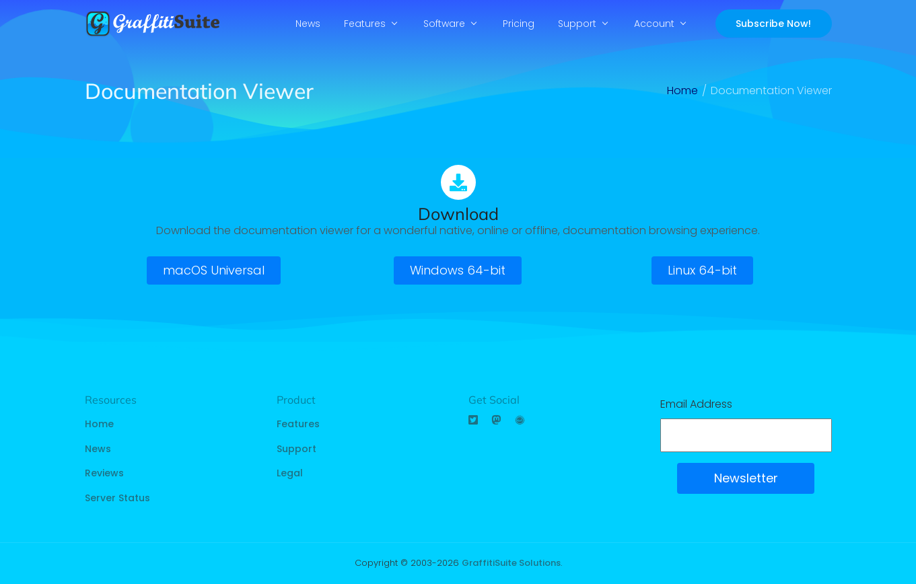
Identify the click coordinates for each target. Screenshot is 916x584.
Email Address (696, 404)
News (307, 23)
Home (99, 424)
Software (444, 23)
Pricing (518, 23)
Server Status (117, 498)
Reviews (104, 473)
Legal (290, 473)
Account (654, 23)
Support (577, 23)
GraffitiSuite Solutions (511, 562)
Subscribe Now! (773, 23)
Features (365, 23)
